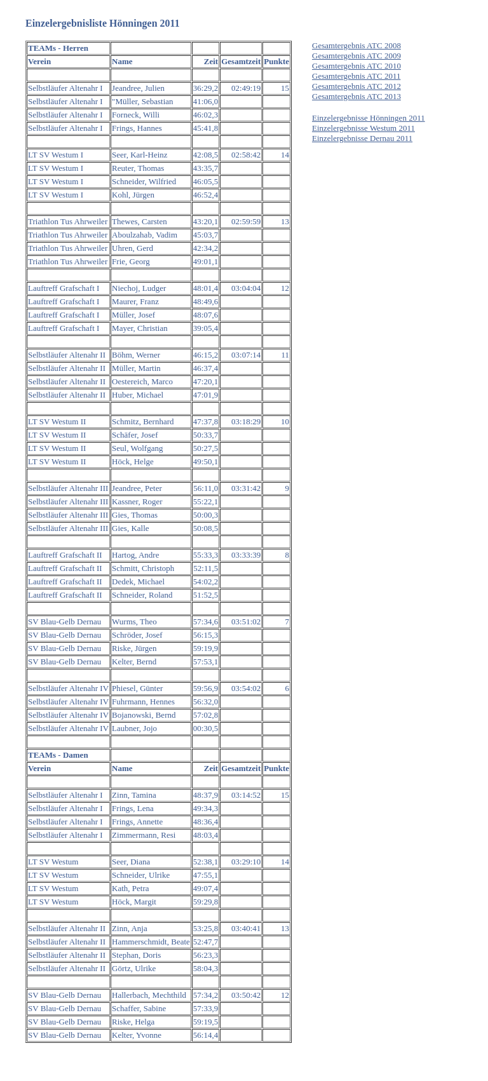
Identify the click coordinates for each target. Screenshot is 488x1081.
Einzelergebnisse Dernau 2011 (362, 138)
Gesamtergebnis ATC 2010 (356, 65)
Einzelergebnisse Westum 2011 (363, 128)
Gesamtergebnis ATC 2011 (356, 76)
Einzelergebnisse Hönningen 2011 (368, 118)
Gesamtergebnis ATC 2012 (356, 86)
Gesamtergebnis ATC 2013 (356, 96)
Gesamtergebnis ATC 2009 (356, 55)
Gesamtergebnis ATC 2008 (356, 45)
